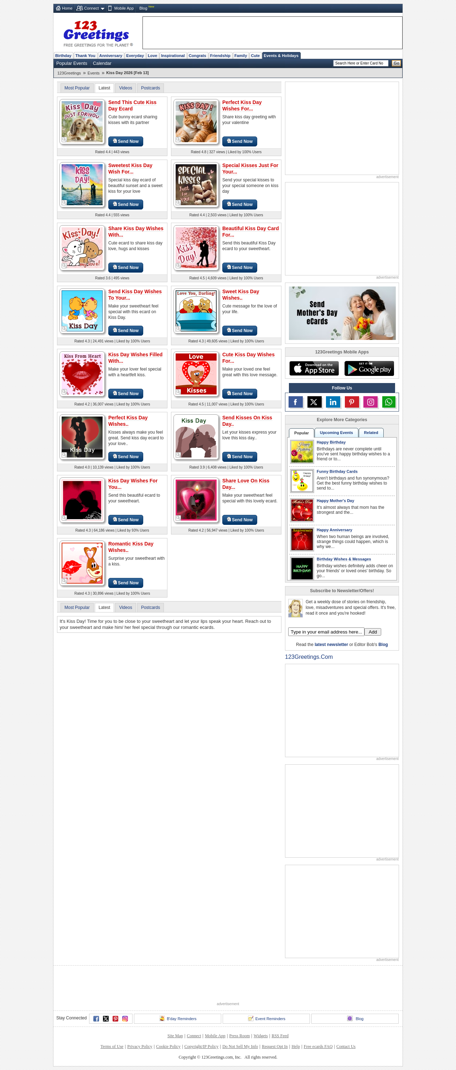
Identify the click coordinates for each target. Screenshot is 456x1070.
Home (67, 8)
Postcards (150, 88)
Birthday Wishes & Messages (344, 559)
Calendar (102, 63)
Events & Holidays (281, 55)
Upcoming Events (336, 432)
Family (240, 55)
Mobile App (124, 8)
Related (371, 432)
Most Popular (77, 88)
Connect (91, 8)
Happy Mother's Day (335, 500)
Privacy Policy (139, 1046)
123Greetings (69, 73)
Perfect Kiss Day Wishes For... (242, 105)
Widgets (261, 1035)
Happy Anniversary (334, 530)
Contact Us (346, 1046)
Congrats (197, 55)
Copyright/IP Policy (201, 1046)
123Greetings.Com (309, 657)
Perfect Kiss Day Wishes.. (128, 421)
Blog (143, 8)
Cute (255, 55)
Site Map (175, 1035)
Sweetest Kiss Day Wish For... (130, 168)
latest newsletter (331, 644)
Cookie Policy (168, 1046)
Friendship (220, 55)
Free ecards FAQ (318, 1046)
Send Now (126, 141)
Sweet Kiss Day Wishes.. (240, 295)
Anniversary (111, 55)
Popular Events (71, 63)
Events (94, 73)
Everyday (135, 55)
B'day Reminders (177, 1018)
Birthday (63, 55)
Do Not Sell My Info (240, 1046)
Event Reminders (266, 1018)
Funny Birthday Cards (337, 471)
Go (396, 63)
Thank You (85, 55)
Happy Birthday (331, 442)
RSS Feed (280, 1035)
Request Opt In (275, 1046)
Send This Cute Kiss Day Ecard (132, 105)
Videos (125, 88)
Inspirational (173, 55)
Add (373, 632)
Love (152, 55)
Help (295, 1046)
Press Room (239, 1035)
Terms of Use (111, 1046)
